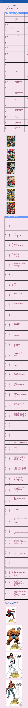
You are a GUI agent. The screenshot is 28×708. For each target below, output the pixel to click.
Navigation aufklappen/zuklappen (14, 1)
